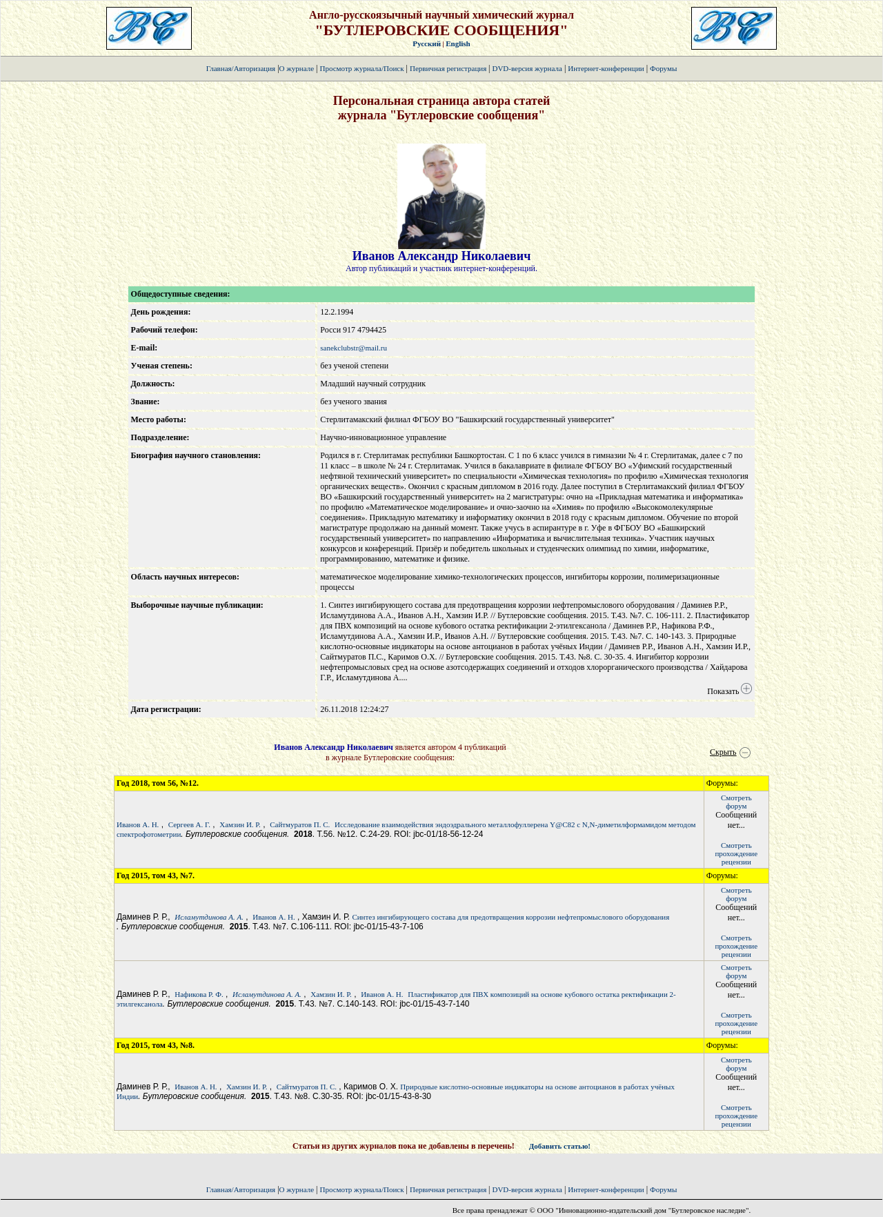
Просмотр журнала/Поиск (361, 68)
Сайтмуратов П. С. (300, 824)
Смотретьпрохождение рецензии (736, 853)
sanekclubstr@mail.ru (353, 348)
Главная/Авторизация (240, 68)
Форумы (663, 68)
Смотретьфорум (736, 801)
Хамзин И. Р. (240, 824)
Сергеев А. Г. (189, 824)
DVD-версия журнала (527, 68)
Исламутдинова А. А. (209, 917)
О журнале (297, 68)
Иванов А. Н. (138, 824)
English (458, 43)
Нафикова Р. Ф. (199, 994)
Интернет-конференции (606, 68)
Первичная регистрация (449, 68)
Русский (427, 43)
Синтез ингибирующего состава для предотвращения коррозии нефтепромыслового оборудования (510, 917)
